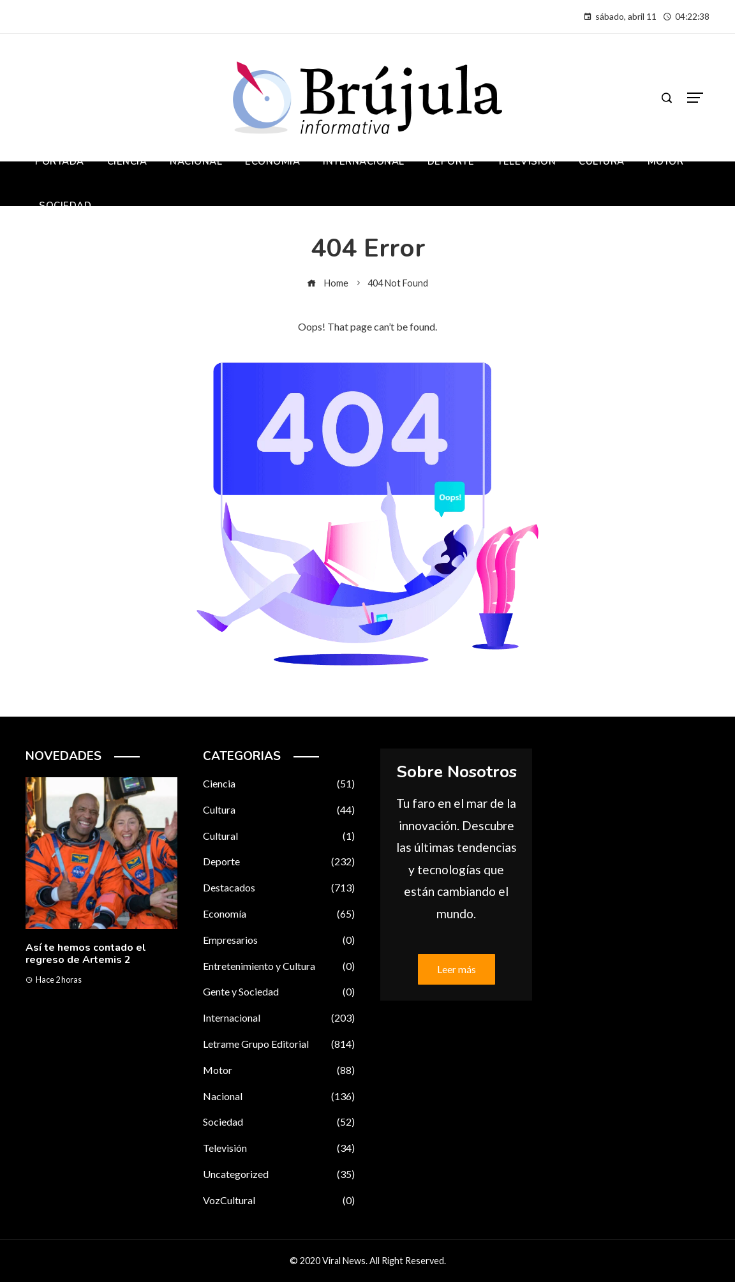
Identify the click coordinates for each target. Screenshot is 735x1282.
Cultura (279, 810)
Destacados (279, 888)
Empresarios (279, 940)
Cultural (279, 836)
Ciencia (279, 784)
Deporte (279, 861)
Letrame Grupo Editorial (279, 1044)
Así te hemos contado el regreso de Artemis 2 (86, 954)
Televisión (279, 1148)
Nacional (279, 1096)
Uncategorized (279, 1174)
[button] (76, 1040)
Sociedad (279, 1122)
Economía (279, 914)
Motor (279, 1070)
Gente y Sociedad (279, 992)
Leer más (456, 969)
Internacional (279, 1018)
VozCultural (279, 1200)
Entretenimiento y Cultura (279, 966)
